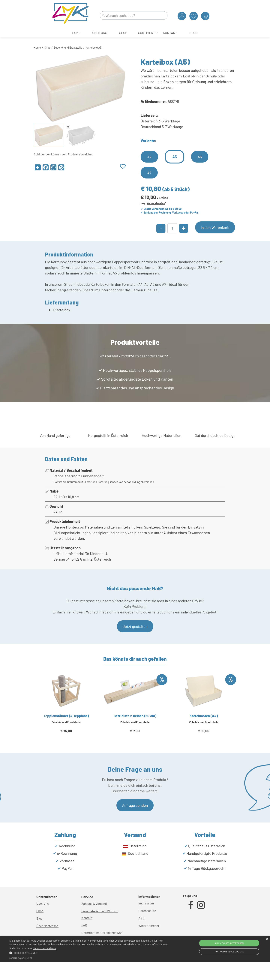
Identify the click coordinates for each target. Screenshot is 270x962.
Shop (47, 47)
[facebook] (190, 905)
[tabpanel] (135, 47)
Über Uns (42, 903)
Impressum (146, 903)
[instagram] (201, 905)
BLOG (193, 32)
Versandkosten (156, 203)
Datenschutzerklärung (45, 948)
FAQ (84, 925)
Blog (39, 918)
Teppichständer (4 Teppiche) (66, 716)
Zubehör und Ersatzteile (68, 47)
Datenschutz (147, 911)
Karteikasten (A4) (204, 716)
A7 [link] (149, 172)
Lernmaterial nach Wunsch (99, 911)
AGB (141, 918)
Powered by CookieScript (20, 958)
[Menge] (172, 228)
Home (37, 47)
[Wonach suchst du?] (133, 15)
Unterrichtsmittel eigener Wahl (102, 932)
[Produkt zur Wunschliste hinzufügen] (123, 166)
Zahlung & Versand (94, 903)
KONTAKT (170, 32)
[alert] (135, 949)
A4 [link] (149, 156)
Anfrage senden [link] (135, 805)
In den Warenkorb (215, 227)
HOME (76, 32)
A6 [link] (200, 156)
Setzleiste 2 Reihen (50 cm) (135, 716)
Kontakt (86, 918)
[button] (91, 952)
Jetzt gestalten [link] (135, 626)
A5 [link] (174, 156)
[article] (66, 708)
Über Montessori (47, 926)
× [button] (266, 939)
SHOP (123, 32)
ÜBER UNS (99, 32)
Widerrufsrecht (148, 926)
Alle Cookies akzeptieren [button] (229, 943)
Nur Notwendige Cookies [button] (229, 951)
